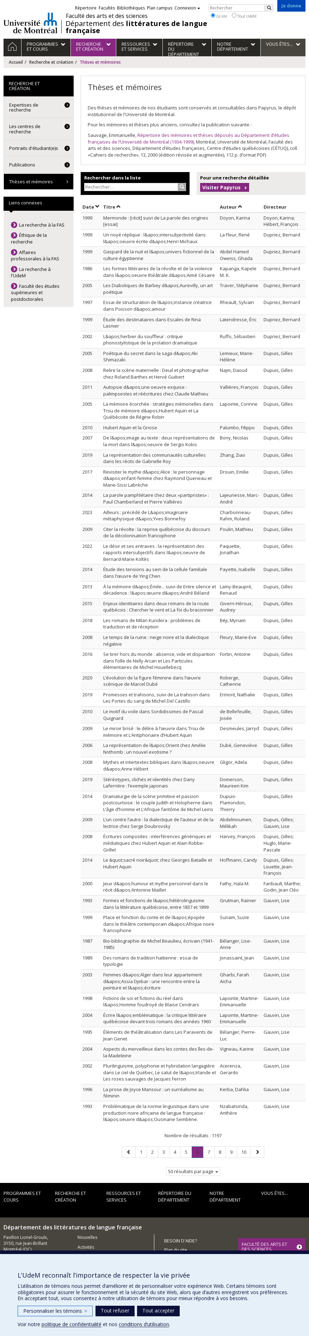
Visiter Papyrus (221, 187)
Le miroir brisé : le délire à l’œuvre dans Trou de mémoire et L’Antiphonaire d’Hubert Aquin (154, 731)
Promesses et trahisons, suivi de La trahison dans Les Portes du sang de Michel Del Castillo (156, 697)
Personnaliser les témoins (55, 1310)
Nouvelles (87, 1237)
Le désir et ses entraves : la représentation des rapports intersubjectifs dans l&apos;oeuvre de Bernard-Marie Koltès (154, 552)
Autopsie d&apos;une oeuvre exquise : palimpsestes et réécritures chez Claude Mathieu (155, 390)
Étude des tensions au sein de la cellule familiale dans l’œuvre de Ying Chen (155, 572)
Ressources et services (123, 1196)
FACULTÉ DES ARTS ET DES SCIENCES (264, 1246)
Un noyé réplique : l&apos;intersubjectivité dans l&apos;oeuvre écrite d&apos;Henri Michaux (154, 238)
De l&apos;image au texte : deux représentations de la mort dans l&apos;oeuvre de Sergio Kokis (159, 441)
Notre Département (225, 1196)
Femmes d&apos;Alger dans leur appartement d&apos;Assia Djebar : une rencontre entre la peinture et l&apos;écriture (152, 981)
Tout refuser (115, 1310)
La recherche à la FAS (41, 225)
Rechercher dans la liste (112, 178)
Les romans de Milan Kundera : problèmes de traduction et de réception (151, 623)
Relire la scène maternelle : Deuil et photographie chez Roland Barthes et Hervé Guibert (156, 373)
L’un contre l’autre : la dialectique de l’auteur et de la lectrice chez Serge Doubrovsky (158, 822)
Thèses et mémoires (31, 181)
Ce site (219, 16)
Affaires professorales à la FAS (35, 255)
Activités (86, 1247)
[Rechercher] (269, 8)
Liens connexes (25, 203)
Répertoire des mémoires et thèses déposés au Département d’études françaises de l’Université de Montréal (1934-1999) (188, 138)
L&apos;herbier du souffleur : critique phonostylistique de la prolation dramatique (150, 339)
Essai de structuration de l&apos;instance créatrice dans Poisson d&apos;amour (157, 305)
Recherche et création (51, 62)
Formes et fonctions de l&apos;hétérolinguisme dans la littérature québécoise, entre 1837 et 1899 (156, 903)
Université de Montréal (30, 22)
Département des (136, 27)
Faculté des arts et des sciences (107, 16)
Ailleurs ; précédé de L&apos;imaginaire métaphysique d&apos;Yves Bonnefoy (145, 515)
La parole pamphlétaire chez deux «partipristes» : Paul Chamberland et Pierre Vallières (156, 498)
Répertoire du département (174, 1196)
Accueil (16, 62)
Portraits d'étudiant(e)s (33, 148)
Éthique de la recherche (29, 238)
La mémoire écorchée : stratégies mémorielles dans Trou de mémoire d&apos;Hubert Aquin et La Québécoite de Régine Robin (158, 410)
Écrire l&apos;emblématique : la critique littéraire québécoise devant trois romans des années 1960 (157, 1018)
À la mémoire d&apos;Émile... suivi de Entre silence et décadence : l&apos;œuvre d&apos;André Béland (159, 589)
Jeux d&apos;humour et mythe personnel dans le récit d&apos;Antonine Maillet (155, 886)
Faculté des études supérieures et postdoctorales (35, 292)
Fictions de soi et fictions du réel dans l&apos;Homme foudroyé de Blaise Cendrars (151, 1001)
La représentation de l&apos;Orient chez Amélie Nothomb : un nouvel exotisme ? (154, 748)
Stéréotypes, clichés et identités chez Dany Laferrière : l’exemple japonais (149, 782)
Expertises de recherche (23, 107)
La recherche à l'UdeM (31, 272)
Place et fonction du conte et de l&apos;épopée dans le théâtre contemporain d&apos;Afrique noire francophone (158, 923)
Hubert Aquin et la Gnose (130, 427)
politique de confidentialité (71, 1324)
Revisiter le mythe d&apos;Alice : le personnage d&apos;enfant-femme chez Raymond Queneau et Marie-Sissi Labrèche (157, 478)
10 (246, 1151)
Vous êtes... (274, 1193)
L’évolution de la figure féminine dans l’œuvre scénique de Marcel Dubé (152, 681)
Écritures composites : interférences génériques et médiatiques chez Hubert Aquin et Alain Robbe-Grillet (157, 843)
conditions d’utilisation (144, 1324)
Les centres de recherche (25, 128)
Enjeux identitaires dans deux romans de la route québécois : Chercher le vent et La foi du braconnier (158, 606)
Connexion (187, 8)
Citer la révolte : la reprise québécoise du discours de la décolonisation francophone (156, 532)
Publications (22, 165)
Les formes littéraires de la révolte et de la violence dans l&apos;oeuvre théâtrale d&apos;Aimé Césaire (159, 271)
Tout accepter (158, 1310)
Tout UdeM (244, 16)
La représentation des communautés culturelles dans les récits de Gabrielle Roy (154, 458)
